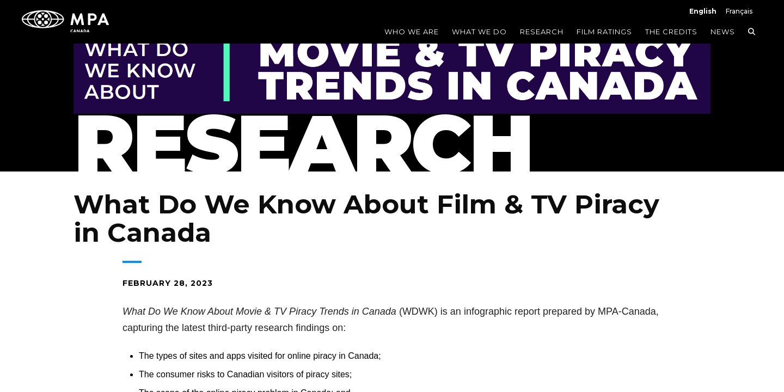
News (722, 31)
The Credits (671, 31)
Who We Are (411, 31)
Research (542, 31)
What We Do (479, 31)
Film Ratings (604, 31)
